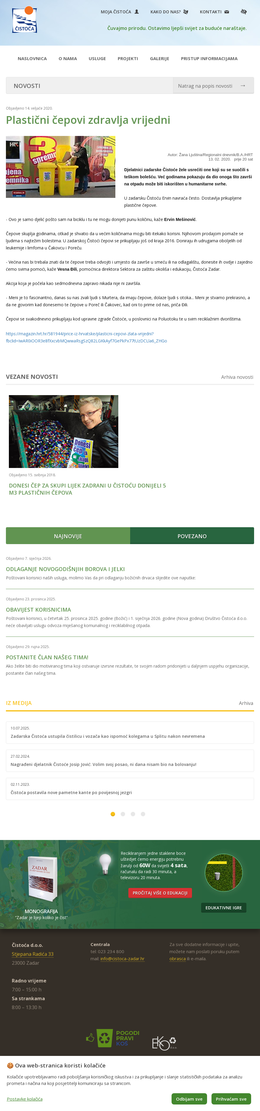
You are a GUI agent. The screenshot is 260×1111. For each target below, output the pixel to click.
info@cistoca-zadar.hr (123, 954)
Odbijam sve (189, 1099)
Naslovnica (32, 58)
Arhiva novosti (237, 377)
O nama (68, 58)
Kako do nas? (166, 12)
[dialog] (130, 1083)
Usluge (97, 58)
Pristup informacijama (209, 58)
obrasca (177, 954)
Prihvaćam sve (231, 1099)
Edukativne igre (224, 903)
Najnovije (68, 532)
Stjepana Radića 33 (33, 950)
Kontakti (211, 12)
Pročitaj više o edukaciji (160, 889)
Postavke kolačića (25, 1099)
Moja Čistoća (120, 12)
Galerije (159, 58)
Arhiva (246, 699)
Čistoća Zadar (26, 20)
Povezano (192, 532)
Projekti (128, 58)
